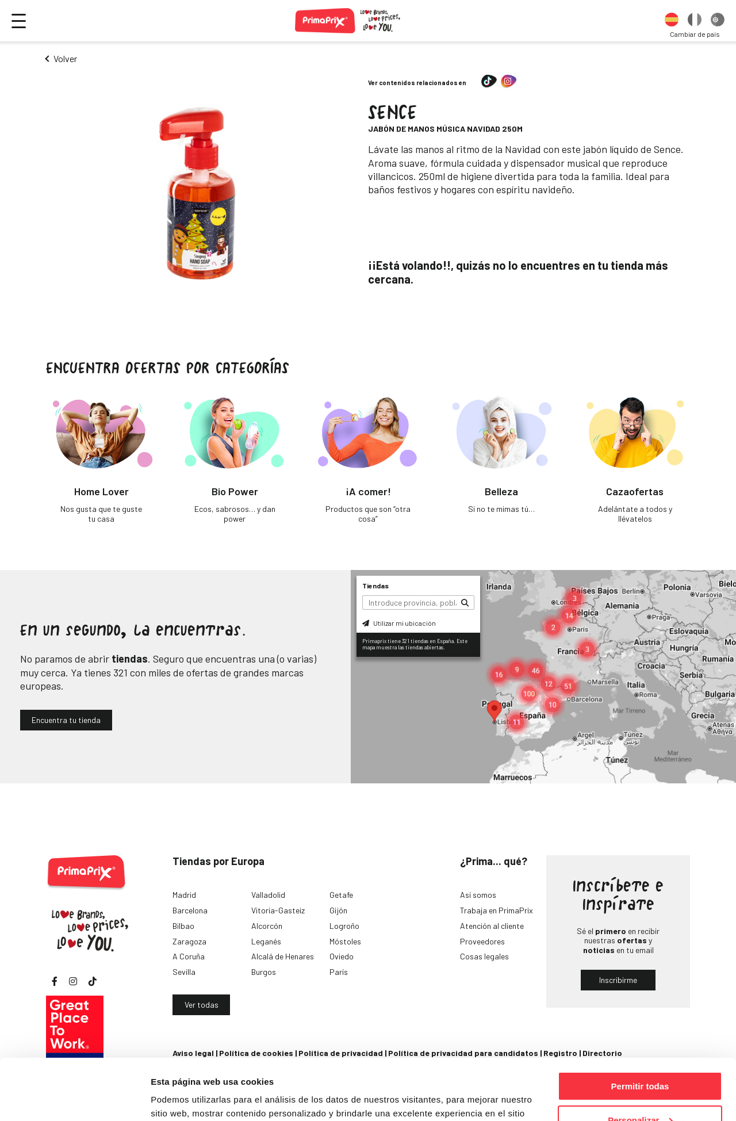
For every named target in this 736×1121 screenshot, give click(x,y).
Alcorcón (266, 926)
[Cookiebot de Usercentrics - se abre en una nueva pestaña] (74, 1098)
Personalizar (640, 1059)
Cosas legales (484, 956)
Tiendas (375, 585)
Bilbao (183, 926)
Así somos (478, 895)
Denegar (640, 1092)
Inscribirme (618, 980)
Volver (65, 58)
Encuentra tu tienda (66, 720)
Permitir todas (640, 1025)
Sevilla (183, 972)
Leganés (266, 941)
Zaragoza (189, 941)
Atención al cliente (492, 926)
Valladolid (268, 895)
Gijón (338, 910)
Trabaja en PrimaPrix (496, 910)
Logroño (344, 926)
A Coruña (188, 956)
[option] (671, 21)
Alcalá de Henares (282, 956)
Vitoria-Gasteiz (278, 910)
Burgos (263, 972)
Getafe (341, 895)
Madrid (184, 895)
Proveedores (482, 941)
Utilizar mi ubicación (399, 623)
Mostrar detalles (184, 1098)
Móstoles (345, 941)
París (338, 972)
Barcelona (190, 910)
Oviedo (341, 956)
